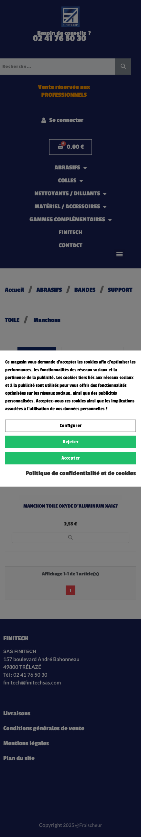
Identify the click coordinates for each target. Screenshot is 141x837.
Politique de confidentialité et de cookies (81, 473)
